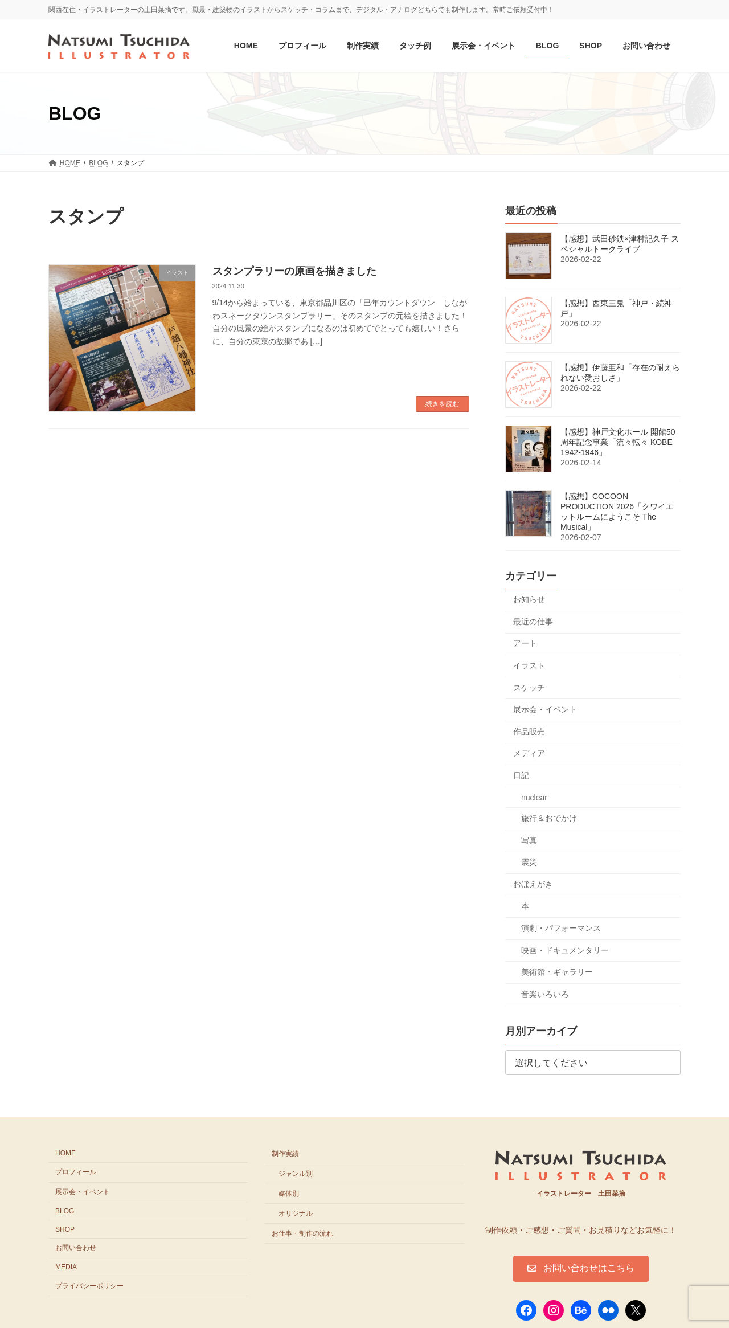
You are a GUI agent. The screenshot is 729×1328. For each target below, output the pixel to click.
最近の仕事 (533, 621)
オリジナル (296, 1213)
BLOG (64, 1211)
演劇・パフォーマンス (561, 928)
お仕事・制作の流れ (302, 1233)
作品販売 (529, 731)
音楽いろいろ (545, 994)
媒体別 (289, 1194)
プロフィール (75, 1172)
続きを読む (442, 404)
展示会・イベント (545, 709)
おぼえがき (533, 884)
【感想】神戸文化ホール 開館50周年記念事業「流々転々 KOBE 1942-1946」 (617, 442)
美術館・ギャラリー (557, 972)
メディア (529, 753)
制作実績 (285, 1154)
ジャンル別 (296, 1174)
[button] (580, 1269)
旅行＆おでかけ (549, 818)
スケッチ (529, 687)
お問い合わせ (75, 1248)
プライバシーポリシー (89, 1286)
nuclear (534, 797)
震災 (529, 862)
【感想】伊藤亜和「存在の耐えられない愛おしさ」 (620, 373)
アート (525, 643)
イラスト (529, 665)
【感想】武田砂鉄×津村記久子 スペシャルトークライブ (619, 244)
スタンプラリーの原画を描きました (294, 271)
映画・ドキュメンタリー (565, 950)
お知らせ (529, 599)
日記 (521, 775)
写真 (529, 840)
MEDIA (66, 1267)
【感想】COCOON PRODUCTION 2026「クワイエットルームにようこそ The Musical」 (617, 512)
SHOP (65, 1229)
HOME (65, 1153)
